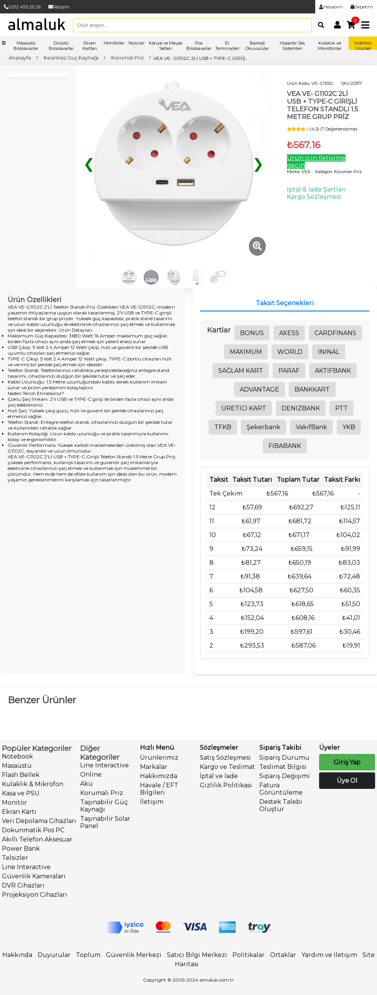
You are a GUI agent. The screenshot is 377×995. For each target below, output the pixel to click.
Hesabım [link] (331, 7)
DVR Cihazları (23, 885)
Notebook (17, 756)
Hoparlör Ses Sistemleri (292, 45)
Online (91, 774)
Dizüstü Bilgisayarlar (61, 45)
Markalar (153, 766)
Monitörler (114, 43)
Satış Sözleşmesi (225, 757)
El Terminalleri (227, 45)
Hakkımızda (158, 776)
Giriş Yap (347, 762)
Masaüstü (17, 765)
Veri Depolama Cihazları (39, 821)
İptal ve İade (219, 776)
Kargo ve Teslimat (227, 766)
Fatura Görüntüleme (281, 789)
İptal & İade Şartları (316, 189)
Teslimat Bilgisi (282, 766)
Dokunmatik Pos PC (33, 830)
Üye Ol (347, 780)
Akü (86, 783)
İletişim (58, 7)
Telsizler (15, 857)
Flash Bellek (21, 774)
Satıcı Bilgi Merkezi (197, 955)
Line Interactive (26, 867)
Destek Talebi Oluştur (280, 805)
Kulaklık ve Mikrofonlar (329, 45)
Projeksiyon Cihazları (34, 894)
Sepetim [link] (362, 7)
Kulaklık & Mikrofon (32, 784)
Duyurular (54, 955)
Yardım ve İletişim (329, 955)
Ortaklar (283, 955)
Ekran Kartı (19, 811)
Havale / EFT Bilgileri (159, 789)
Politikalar (248, 955)
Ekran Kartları (89, 45)
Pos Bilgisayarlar (198, 45)
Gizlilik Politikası (226, 785)
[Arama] (319, 25)
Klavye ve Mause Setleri (165, 45)
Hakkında (17, 955)
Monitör (14, 802)
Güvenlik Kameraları (34, 876)
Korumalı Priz (101, 793)
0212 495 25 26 (22, 7)
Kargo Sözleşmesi (314, 196)
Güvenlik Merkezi (133, 955)
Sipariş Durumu (284, 757)
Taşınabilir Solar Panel (105, 822)
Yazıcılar (136, 43)
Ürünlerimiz (159, 757)
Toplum (88, 955)
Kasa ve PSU (21, 793)
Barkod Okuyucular (257, 45)
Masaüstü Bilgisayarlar (25, 45)
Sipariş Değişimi (284, 776)
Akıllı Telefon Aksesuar (37, 839)
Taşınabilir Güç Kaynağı (104, 805)
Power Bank (21, 848)
